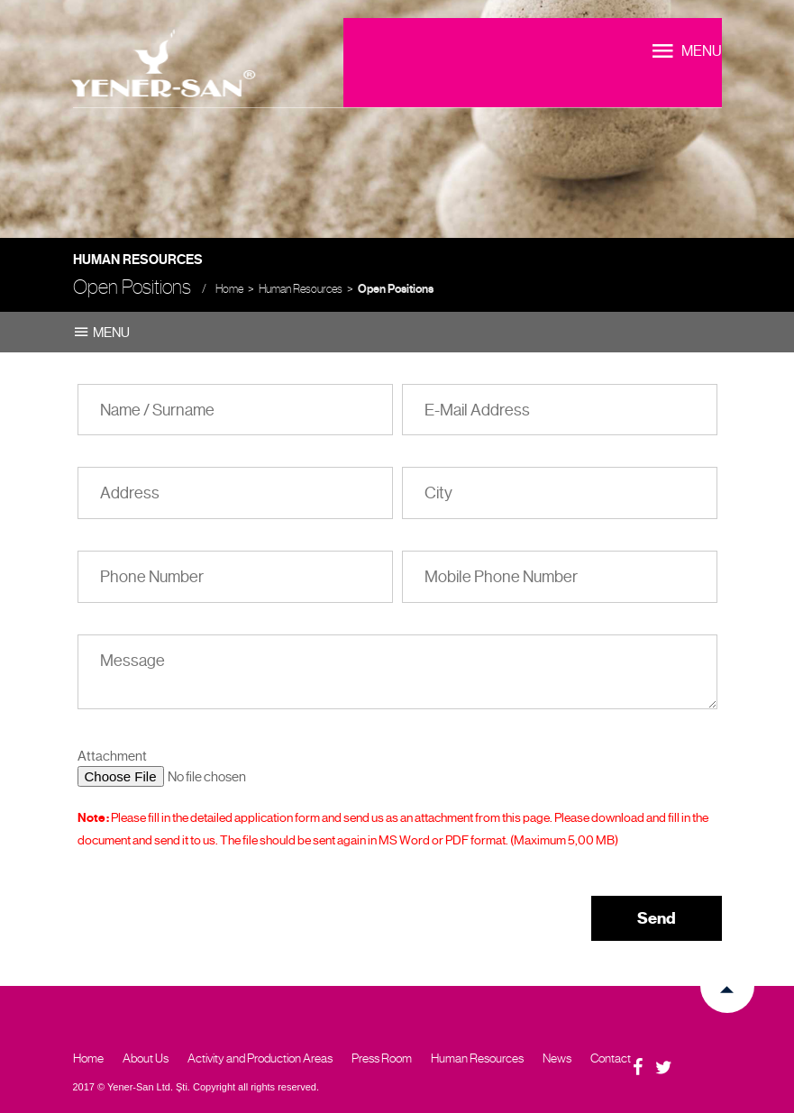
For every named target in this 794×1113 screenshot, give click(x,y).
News (557, 1058)
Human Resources (300, 289)
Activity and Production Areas (260, 1058)
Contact (610, 1058)
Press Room (381, 1058)
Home (229, 289)
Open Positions (396, 289)
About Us (146, 1058)
